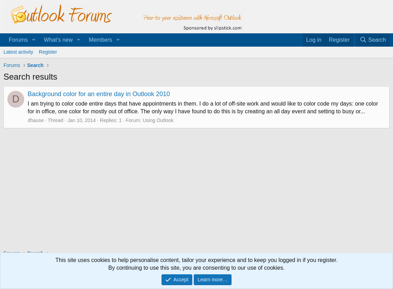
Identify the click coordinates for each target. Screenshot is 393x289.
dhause (36, 120)
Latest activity (18, 52)
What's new (58, 40)
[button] (33, 40)
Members (100, 40)
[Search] (372, 40)
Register (48, 52)
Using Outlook (158, 120)
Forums (18, 40)
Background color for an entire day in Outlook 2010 (99, 94)
